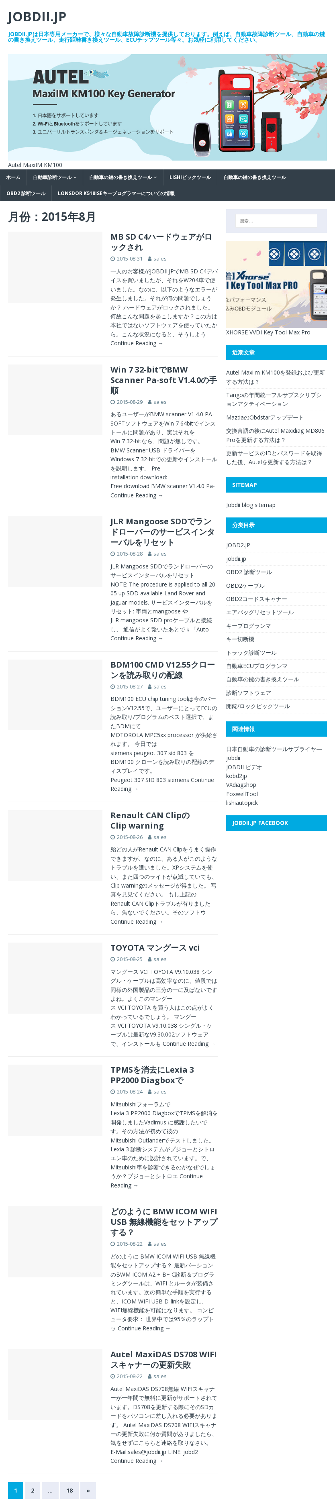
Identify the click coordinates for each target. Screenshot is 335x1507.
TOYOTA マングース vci (155, 947)
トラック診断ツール (251, 652)
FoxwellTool (242, 794)
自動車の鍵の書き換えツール (120, 177)
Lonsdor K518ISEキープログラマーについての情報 (116, 193)
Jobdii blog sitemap (251, 505)
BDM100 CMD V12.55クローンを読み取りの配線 (162, 669)
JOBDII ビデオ (244, 767)
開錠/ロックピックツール (258, 706)
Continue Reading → (136, 343)
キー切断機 (240, 639)
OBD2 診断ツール (25, 193)
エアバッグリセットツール (260, 612)
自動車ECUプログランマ (257, 666)
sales (160, 258)
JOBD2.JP (238, 545)
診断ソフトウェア (248, 692)
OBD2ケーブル (245, 585)
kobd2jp (236, 776)
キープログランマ (248, 625)
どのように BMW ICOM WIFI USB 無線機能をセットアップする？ (163, 1222)
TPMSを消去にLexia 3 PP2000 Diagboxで (152, 1074)
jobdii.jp (236, 558)
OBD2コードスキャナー (256, 599)
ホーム (13, 177)
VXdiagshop (241, 784)
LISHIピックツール (190, 177)
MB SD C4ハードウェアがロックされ (161, 242)
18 (69, 1490)
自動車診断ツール (52, 177)
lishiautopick (242, 802)
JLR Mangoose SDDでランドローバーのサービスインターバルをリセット (162, 532)
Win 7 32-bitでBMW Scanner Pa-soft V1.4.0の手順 (163, 380)
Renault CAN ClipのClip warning (150, 820)
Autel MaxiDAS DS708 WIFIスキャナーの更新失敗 (163, 1359)
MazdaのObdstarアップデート (265, 417)
